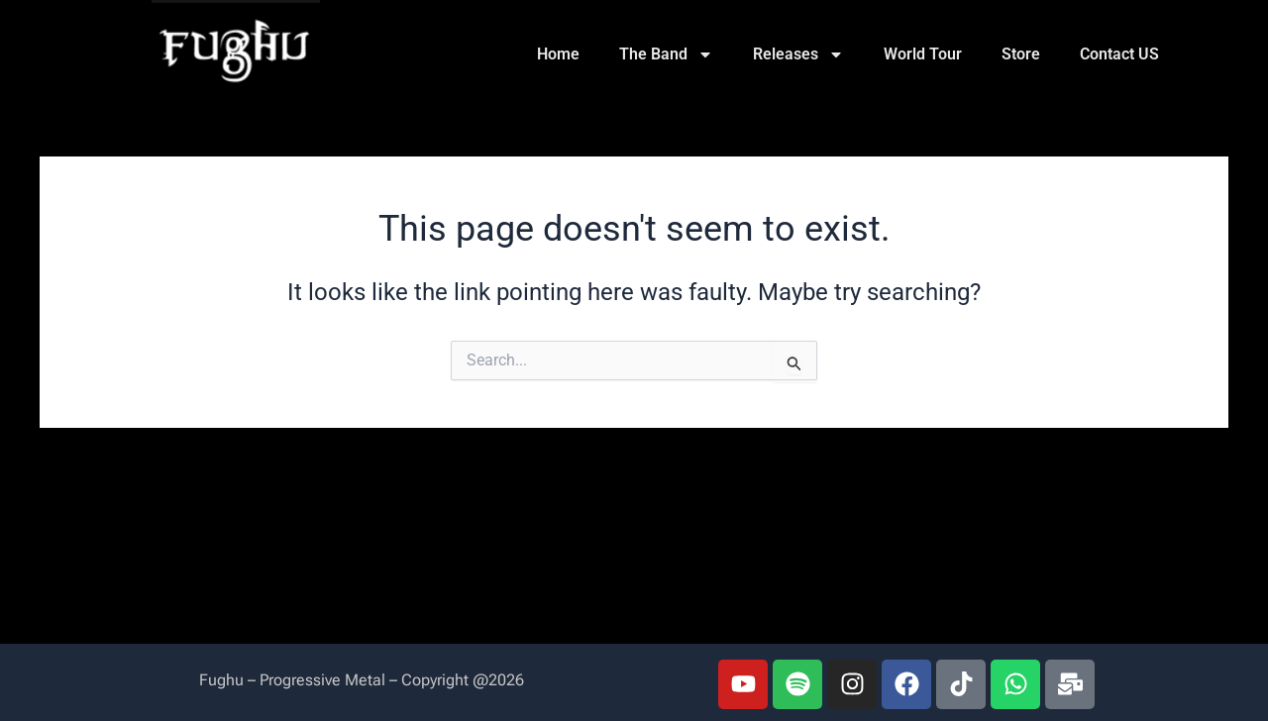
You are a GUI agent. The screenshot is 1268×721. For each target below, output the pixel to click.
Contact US (1119, 54)
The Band (666, 54)
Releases (798, 54)
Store (1021, 54)
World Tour (923, 54)
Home (558, 54)
